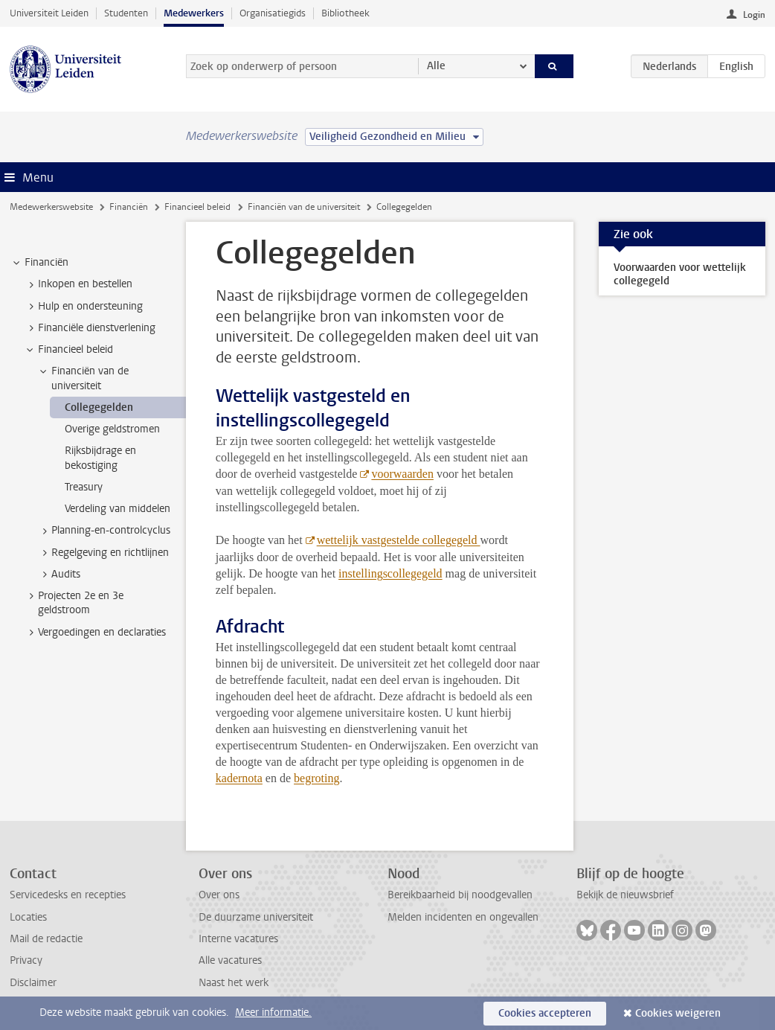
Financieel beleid (197, 207)
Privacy (26, 960)
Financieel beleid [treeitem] (68, 349)
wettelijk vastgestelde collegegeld (398, 540)
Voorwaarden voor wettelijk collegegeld (680, 274)
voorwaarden (402, 473)
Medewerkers (194, 13)
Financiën (128, 207)
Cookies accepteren (544, 1013)
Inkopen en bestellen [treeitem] (78, 284)
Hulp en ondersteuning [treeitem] (83, 306)
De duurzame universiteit (256, 917)
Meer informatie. (273, 1012)
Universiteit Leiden (49, 13)
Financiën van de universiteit (304, 207)
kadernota (239, 778)
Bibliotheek (345, 13)
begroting (316, 778)
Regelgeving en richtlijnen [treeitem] (103, 553)
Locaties (28, 917)
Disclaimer (33, 983)
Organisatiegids (272, 13)
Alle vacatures (230, 960)
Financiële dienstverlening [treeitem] (89, 328)
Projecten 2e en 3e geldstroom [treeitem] (73, 603)
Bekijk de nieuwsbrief (625, 895)
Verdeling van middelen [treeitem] (117, 509)
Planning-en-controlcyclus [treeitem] (103, 530)
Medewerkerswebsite (51, 207)
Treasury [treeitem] (84, 487)
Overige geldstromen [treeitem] (112, 429)
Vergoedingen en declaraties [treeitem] (95, 632)
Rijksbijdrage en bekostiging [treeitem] (100, 458)
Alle (436, 66)
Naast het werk (233, 983)
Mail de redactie (46, 939)
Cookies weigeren (678, 1013)
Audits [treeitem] (58, 574)
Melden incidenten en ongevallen (463, 917)
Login (754, 15)
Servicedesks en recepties (68, 895)
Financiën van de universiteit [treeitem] (83, 378)
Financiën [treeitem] (39, 262)
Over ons (219, 895)
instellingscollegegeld (390, 573)
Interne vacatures (238, 939)
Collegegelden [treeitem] (99, 407)
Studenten (126, 13)
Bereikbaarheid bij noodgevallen (460, 895)
